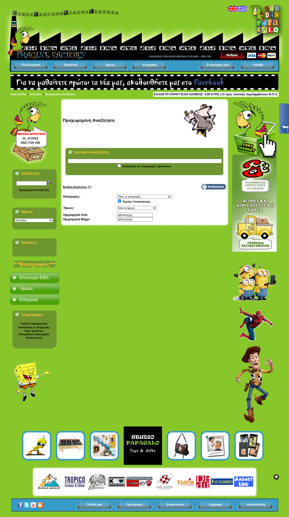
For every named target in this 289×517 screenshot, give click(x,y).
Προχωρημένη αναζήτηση (34, 190)
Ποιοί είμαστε (31, 65)
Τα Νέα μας (94, 504)
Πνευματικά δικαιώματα (34, 334)
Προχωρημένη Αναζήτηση (60, 94)
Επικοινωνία (34, 337)
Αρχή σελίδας (18, 94)
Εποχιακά (149, 65)
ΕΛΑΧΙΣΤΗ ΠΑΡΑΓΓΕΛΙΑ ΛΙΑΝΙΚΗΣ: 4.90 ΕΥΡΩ (186, 94)
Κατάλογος (35, 94)
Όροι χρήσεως (33, 330)
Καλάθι (258, 65)
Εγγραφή (215, 504)
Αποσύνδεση (256, 504)
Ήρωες (110, 65)
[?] (77, 187)
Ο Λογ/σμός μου (217, 65)
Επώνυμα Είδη (34, 277)
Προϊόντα (70, 65)
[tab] (34, 277)
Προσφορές (135, 504)
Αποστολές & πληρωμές (34, 327)
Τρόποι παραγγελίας (34, 323)
